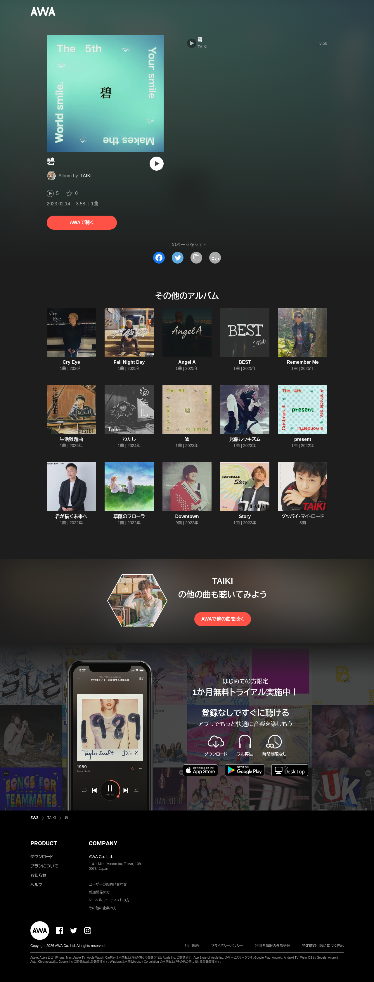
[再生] (157, 164)
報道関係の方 (99, 892)
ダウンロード (41, 856)
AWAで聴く (82, 222)
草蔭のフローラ (129, 516)
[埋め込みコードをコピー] (215, 258)
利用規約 (192, 946)
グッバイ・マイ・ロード (302, 516)
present (302, 439)
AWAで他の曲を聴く (222, 618)
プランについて (44, 866)
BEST (245, 362)
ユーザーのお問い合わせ (108, 884)
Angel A (187, 362)
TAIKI (86, 175)
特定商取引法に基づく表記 (323, 946)
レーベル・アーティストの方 (109, 900)
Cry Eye (71, 362)
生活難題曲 (71, 439)
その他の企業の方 (103, 908)
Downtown (187, 516)
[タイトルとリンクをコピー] (196, 258)
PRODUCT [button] (43, 843)
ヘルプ (36, 884)
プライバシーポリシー (227, 946)
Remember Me (302, 362)
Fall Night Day (129, 362)
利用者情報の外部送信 (272, 946)
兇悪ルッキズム (245, 439)
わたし (129, 439)
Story (245, 516)
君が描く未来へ (71, 516)
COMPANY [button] (103, 843)
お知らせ (38, 875)
